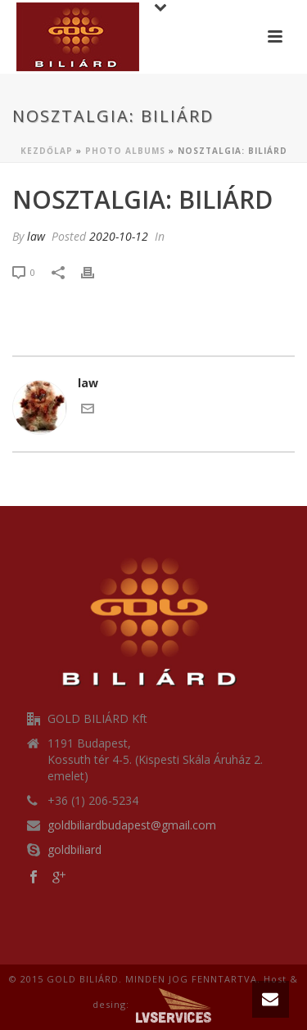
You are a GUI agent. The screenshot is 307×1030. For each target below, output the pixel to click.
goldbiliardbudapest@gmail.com (131, 825)
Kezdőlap (46, 150)
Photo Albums (125, 150)
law (36, 236)
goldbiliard (74, 850)
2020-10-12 (118, 236)
